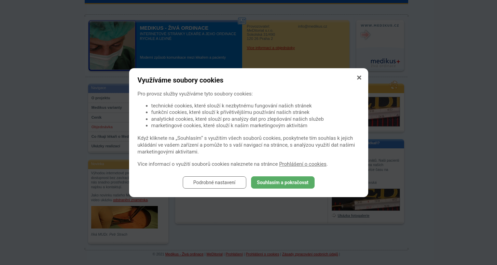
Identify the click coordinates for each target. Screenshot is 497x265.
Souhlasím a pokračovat (282, 182)
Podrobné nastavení (214, 182)
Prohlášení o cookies (303, 164)
